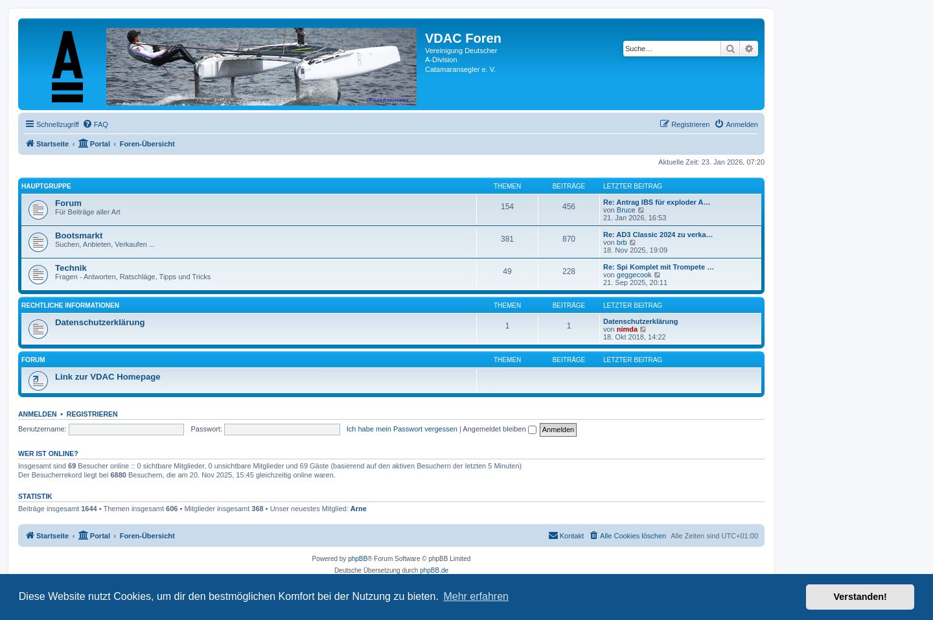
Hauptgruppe (46, 186)
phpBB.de (434, 570)
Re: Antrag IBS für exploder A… (656, 202)
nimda (627, 329)
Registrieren (92, 414)
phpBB (357, 558)
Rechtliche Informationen (70, 305)
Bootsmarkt (78, 235)
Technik (71, 268)
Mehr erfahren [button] (476, 596)
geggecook (634, 275)
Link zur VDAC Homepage (108, 377)
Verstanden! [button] (860, 596)
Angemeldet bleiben (499, 429)
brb (622, 242)
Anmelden (37, 414)
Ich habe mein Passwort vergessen (402, 429)
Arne (359, 508)
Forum (68, 203)
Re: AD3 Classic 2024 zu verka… (658, 234)
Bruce (626, 210)
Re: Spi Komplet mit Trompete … (658, 267)
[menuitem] (95, 124)
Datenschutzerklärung (100, 322)
